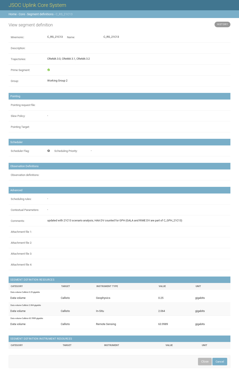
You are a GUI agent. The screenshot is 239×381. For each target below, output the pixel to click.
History (222, 24)
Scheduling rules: (21, 199)
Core (22, 14)
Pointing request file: (23, 105)
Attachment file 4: (21, 264)
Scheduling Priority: (66, 151)
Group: (15, 81)
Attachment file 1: (21, 231)
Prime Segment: (20, 70)
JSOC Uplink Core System (37, 5)
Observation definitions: (25, 175)
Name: (71, 37)
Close (205, 361)
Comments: (18, 220)
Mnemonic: (17, 37)
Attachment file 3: (21, 253)
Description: (18, 48)
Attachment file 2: (21, 242)
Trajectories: (18, 59)
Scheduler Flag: (20, 151)
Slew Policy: (18, 116)
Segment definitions (40, 14)
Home (13, 14)
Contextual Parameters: (25, 210)
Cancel (220, 361)
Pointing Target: (20, 127)
